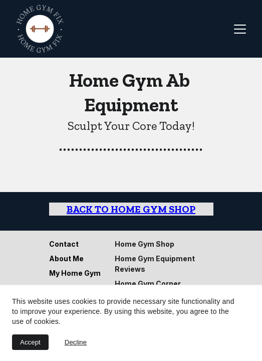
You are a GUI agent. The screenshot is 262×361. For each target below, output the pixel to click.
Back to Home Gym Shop (131, 209)
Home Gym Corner (148, 283)
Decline (76, 342)
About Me (66, 258)
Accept (30, 342)
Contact (64, 244)
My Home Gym (75, 273)
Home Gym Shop (144, 244)
